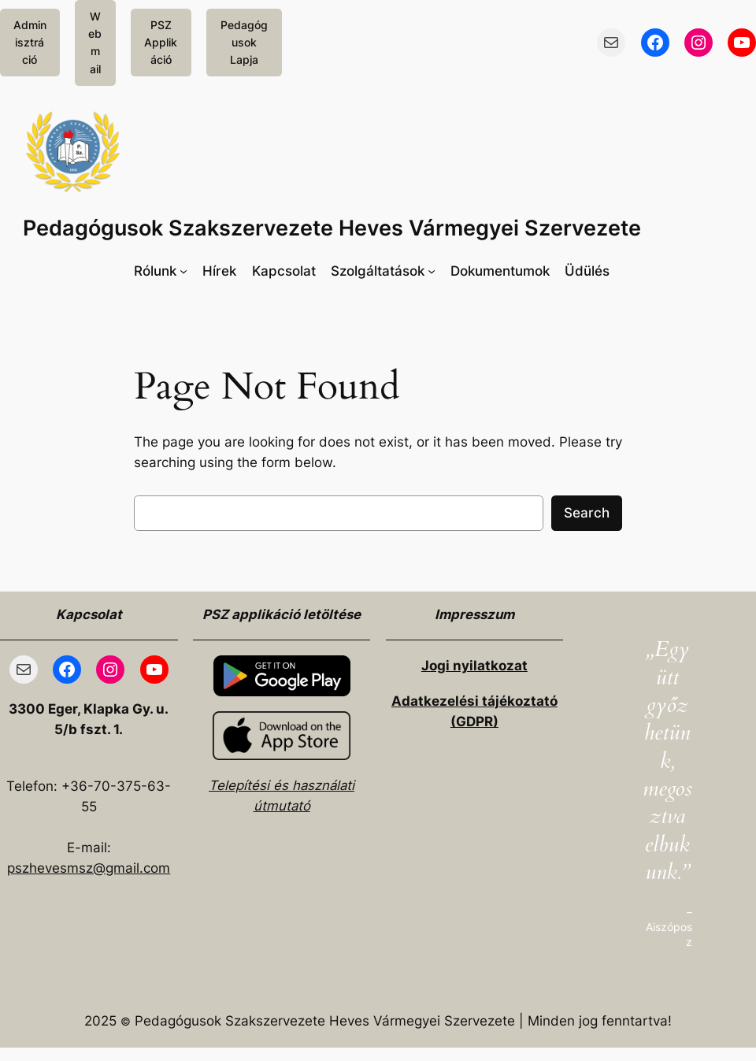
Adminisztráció (29, 42)
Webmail (95, 42)
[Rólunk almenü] (160, 271)
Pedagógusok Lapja (244, 42)
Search (587, 513)
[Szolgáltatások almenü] (383, 271)
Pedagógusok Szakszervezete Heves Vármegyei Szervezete (332, 228)
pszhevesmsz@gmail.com (88, 868)
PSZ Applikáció (160, 42)
